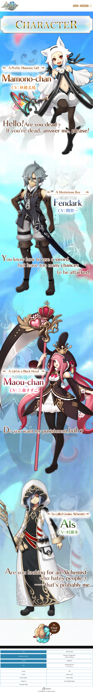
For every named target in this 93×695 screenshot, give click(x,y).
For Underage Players (69, 681)
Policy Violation (23, 677)
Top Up (75, 5)
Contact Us (23, 681)
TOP (69, 671)
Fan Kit (23, 674)
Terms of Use (69, 674)
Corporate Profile (23, 684)
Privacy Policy (69, 677)
